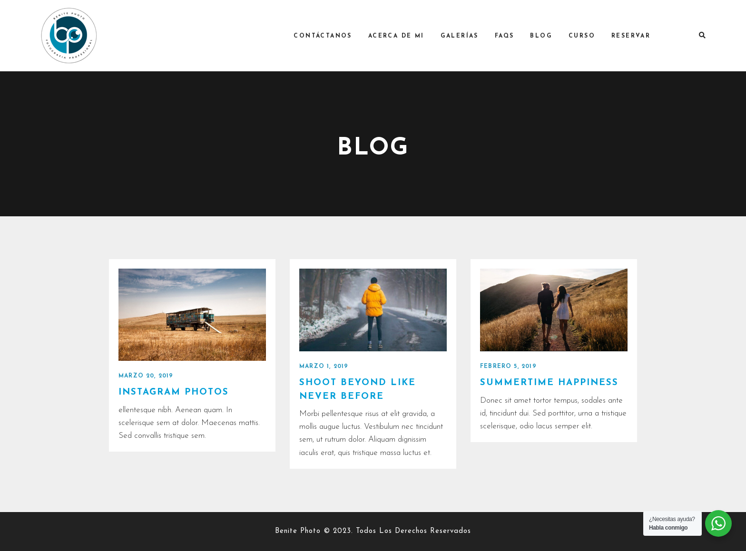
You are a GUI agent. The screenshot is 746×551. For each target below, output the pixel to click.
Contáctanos (326, 36)
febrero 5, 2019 (508, 366)
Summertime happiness (550, 382)
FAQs (508, 36)
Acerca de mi (400, 36)
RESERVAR (634, 36)
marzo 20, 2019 (146, 376)
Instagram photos (173, 392)
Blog (545, 36)
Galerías (463, 36)
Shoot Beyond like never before (357, 389)
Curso (585, 36)
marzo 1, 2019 (324, 366)
